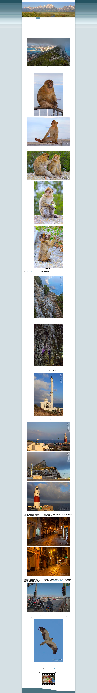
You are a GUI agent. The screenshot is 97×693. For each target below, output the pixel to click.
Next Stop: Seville (61, 668)
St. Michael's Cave (56, 321)
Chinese (42, 17)
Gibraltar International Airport (58, 580)
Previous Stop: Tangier (53, 668)
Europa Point (42, 419)
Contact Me (60, 17)
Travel (38, 17)
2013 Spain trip (60, 672)
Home (24, 17)
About (55, 17)
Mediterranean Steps (29, 271)
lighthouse (52, 419)
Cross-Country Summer (30, 17)
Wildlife (46, 17)
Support (51, 17)
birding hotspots (41, 615)
